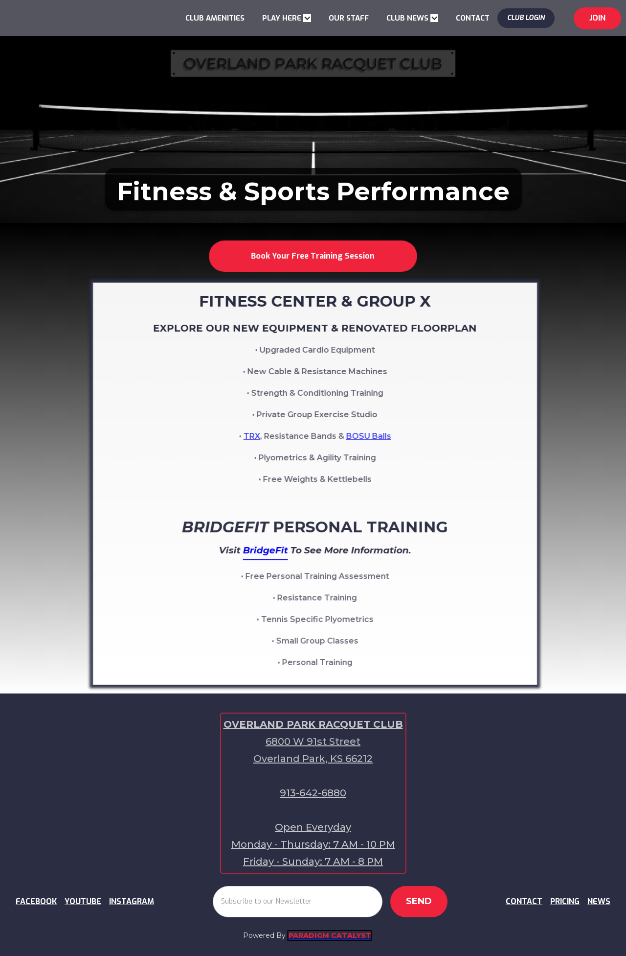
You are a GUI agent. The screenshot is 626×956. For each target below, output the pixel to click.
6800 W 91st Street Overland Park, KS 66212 (313, 750)
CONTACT (473, 18)
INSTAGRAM (131, 901)
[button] (286, 18)
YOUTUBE (83, 901)
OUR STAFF (349, 18)
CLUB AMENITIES (215, 18)
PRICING (565, 901)
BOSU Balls (377, 436)
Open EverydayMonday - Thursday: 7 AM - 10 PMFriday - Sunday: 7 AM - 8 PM (313, 844)
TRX (260, 436)
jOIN (597, 18)
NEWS (598, 901)
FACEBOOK (36, 901)
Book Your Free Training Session (313, 256)
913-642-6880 (313, 793)
